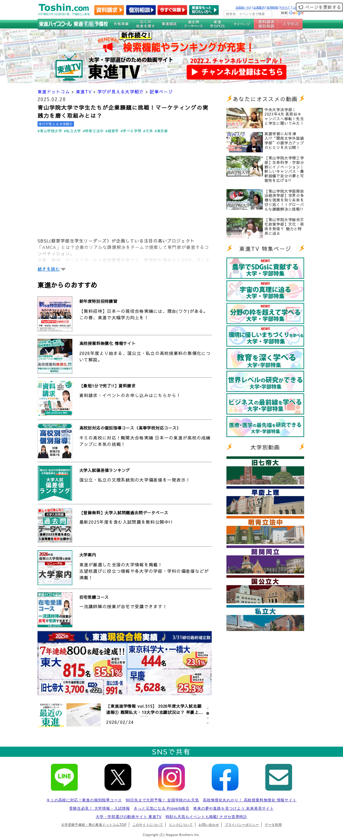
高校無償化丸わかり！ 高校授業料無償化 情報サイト (250, 800)
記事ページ (161, 91)
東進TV (84, 91)
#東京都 (161, 131)
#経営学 (112, 131)
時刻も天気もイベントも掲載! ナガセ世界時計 (206, 817)
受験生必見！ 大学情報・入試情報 (99, 808)
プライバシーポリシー (242, 825)
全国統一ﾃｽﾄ (243, 7)
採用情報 (272, 7)
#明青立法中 (93, 131)
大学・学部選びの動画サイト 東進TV (129, 817)
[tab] (208, 708)
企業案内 (258, 7)
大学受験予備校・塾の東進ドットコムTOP (93, 825)
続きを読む (49, 269)
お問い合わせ (209, 825)
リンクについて (181, 825)
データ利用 (273, 825)
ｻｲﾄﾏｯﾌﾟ (285, 7)
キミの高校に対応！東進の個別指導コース (84, 800)
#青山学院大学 (50, 131)
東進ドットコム (54, 91)
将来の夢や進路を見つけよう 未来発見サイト (233, 808)
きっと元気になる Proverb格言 (161, 808)
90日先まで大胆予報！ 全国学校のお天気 (162, 800)
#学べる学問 (131, 131)
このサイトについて (147, 825)
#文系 (148, 131)
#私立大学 (72, 131)
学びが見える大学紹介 (121, 91)
